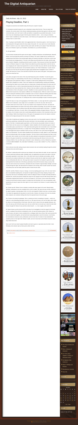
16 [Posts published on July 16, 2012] (60, 398)
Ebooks (51, 9)
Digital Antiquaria (25, 230)
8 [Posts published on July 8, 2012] (74, 393)
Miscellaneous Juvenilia (68, 369)
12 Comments (53, 230)
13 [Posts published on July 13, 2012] (70, 395)
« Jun (66, 404)
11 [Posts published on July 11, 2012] (65, 395)
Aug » (69, 404)
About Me (43, 9)
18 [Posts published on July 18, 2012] (65, 398)
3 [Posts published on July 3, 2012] (63, 393)
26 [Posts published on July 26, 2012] (67, 400)
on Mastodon (64, 118)
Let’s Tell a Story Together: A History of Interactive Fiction (68, 355)
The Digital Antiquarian (19, 3)
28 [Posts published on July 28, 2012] (72, 400)
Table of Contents (70, 9)
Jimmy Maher (13, 230)
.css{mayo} (48, 420)
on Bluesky (71, 116)
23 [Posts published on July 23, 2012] (60, 400)
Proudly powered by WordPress (33, 420)
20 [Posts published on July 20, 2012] (70, 398)
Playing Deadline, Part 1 (17, 22)
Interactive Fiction (32, 230)
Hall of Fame (59, 9)
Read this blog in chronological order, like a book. (67, 103)
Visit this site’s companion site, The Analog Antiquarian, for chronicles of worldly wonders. (68, 64)
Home (37, 9)
